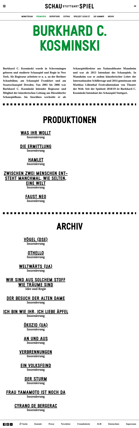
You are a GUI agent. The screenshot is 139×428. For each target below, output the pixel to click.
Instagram (7, 424)
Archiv (111, 17)
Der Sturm (36, 379)
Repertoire (54, 17)
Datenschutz (113, 424)
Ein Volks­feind (35, 365)
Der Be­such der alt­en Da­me (36, 298)
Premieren (41, 17)
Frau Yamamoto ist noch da (35, 392)
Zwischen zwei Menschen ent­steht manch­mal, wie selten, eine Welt (36, 178)
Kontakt (38, 424)
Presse (51, 424)
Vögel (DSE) (36, 239)
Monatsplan (27, 17)
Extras (66, 17)
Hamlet (35, 160)
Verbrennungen (35, 352)
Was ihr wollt (36, 133)
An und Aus (36, 338)
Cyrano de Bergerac (35, 406)
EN (135, 6)
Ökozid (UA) (36, 325)
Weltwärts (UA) (35, 266)
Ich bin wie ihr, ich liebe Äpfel (35, 311)
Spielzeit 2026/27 (82, 17)
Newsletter (66, 424)
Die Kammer (99, 17)
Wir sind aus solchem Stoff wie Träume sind (35, 282)
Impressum (131, 424)
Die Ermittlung (35, 146)
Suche (25, 424)
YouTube (11, 424)
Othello (36, 253)
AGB (99, 424)
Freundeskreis (83, 424)
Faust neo (35, 196)
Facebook (4, 424)
